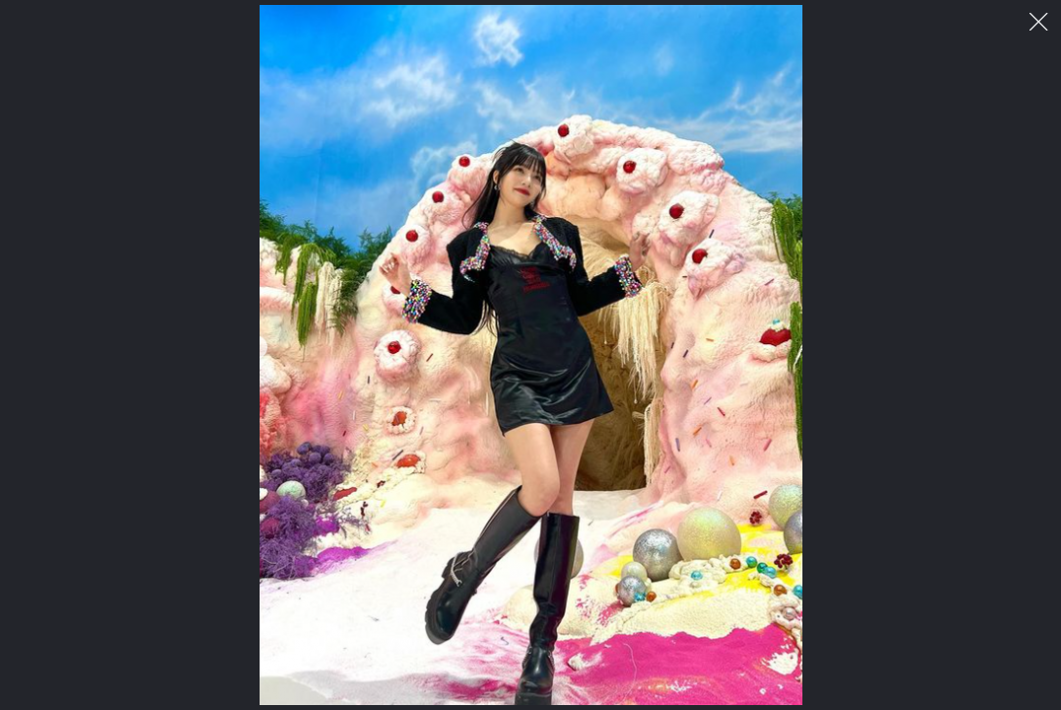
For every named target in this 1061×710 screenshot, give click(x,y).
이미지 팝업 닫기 (1039, 22)
